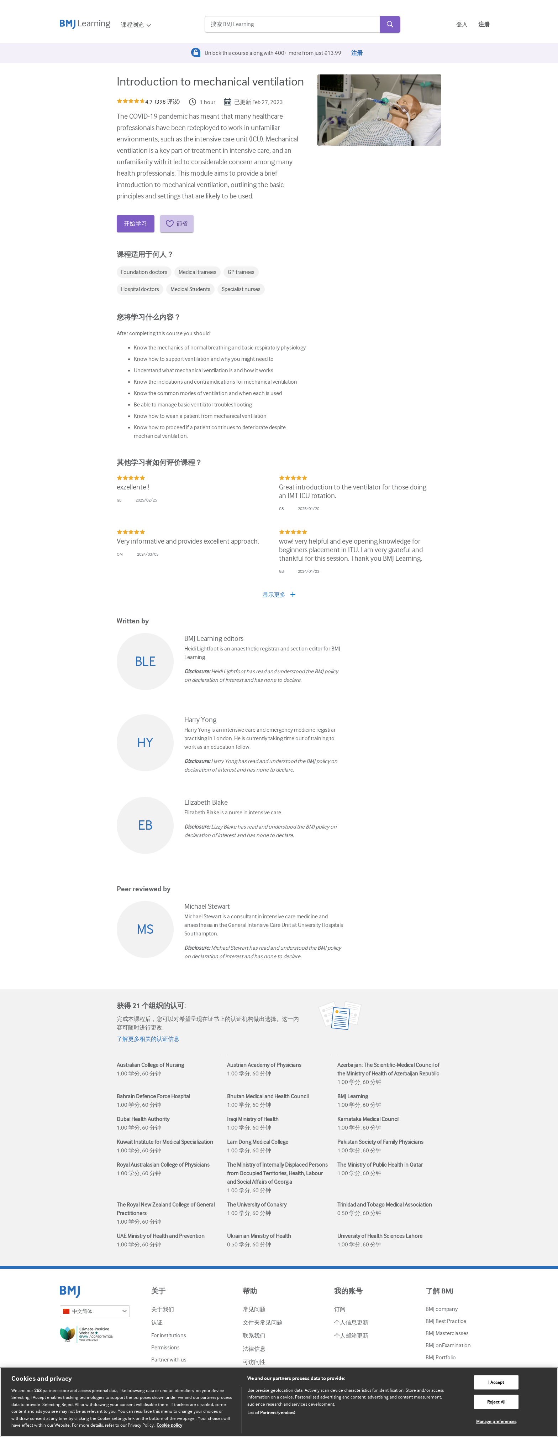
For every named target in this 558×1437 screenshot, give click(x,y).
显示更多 (279, 595)
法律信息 (254, 1349)
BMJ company (442, 1309)
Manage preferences (496, 1421)
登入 (462, 24)
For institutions (168, 1335)
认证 (157, 1322)
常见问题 (254, 1309)
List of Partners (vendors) (271, 1412)
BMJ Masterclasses (447, 1333)
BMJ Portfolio (441, 1357)
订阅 (340, 1309)
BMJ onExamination (448, 1345)
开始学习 (135, 224)
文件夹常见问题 (263, 1322)
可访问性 (254, 1362)
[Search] (292, 24)
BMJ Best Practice (446, 1321)
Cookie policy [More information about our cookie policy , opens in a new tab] (169, 1425)
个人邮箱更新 (351, 1336)
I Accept (496, 1382)
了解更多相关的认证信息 (148, 1039)
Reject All (496, 1402)
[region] (279, 1402)
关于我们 (162, 1309)
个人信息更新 (351, 1322)
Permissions (165, 1347)
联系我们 (254, 1336)
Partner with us (168, 1359)
